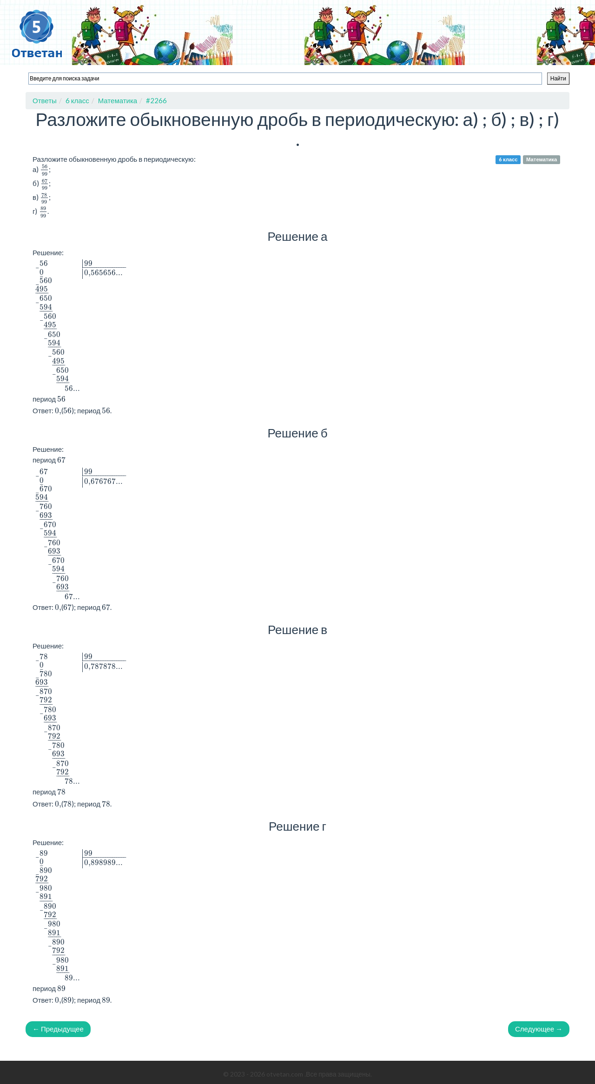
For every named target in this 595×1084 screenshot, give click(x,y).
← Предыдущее (58, 1029)
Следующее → (538, 1029)
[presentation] (44, 170)
